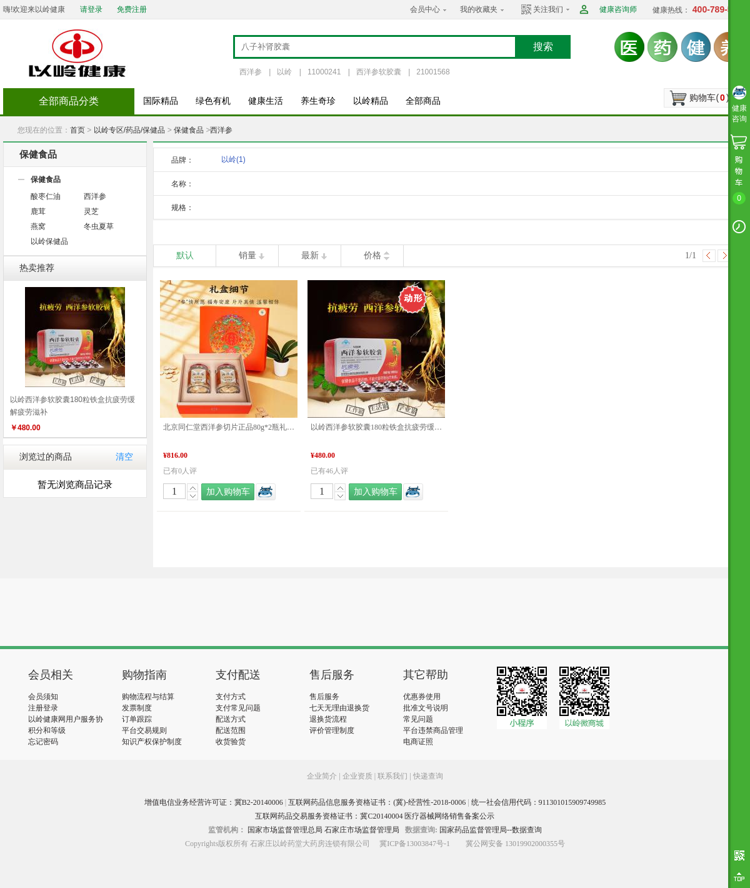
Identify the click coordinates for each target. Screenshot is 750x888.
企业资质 (357, 776)
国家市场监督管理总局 (285, 829)
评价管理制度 (331, 730)
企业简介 (323, 776)
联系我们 (393, 776)
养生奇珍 (318, 101)
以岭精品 (370, 101)
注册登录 (43, 708)
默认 (185, 255)
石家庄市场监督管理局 (361, 829)
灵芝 (91, 211)
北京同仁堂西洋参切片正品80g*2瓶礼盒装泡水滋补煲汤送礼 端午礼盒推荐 (228, 427)
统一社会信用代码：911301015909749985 (538, 802)
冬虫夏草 (99, 226)
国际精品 (160, 101)
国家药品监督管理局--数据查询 (490, 829)
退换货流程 (328, 719)
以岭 (284, 72)
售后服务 (324, 696)
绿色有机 (213, 101)
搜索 (543, 46)
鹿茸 (38, 211)
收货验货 (231, 741)
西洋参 (250, 72)
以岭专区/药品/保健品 (130, 130)
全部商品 (423, 101)
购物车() (709, 98)
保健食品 (189, 130)
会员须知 (43, 696)
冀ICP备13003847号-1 (414, 843)
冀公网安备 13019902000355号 (515, 843)
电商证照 (418, 741)
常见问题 (418, 719)
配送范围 (231, 730)
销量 (247, 255)
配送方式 (231, 719)
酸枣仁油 (46, 196)
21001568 (432, 72)
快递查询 (428, 776)
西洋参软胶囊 (378, 72)
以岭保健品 (49, 241)
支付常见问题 (238, 708)
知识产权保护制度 (152, 741)
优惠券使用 (422, 696)
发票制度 (137, 708)
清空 (124, 457)
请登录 (91, 9)
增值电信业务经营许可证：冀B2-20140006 (213, 802)
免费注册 (132, 9)
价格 (372, 255)
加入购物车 (228, 492)
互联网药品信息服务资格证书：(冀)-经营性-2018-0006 (377, 802)
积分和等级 (47, 730)
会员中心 (425, 9)
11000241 (324, 72)
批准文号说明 (425, 708)
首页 (77, 130)
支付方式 (231, 696)
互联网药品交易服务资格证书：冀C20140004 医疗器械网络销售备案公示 (374, 816)
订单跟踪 (137, 719)
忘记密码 (43, 741)
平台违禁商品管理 (433, 730)
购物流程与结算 (148, 696)
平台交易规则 (144, 730)
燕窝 (38, 226)
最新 (310, 255)
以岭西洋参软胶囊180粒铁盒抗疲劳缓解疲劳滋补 (376, 427)
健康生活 (265, 101)
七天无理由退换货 (339, 708)
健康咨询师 (618, 9)
